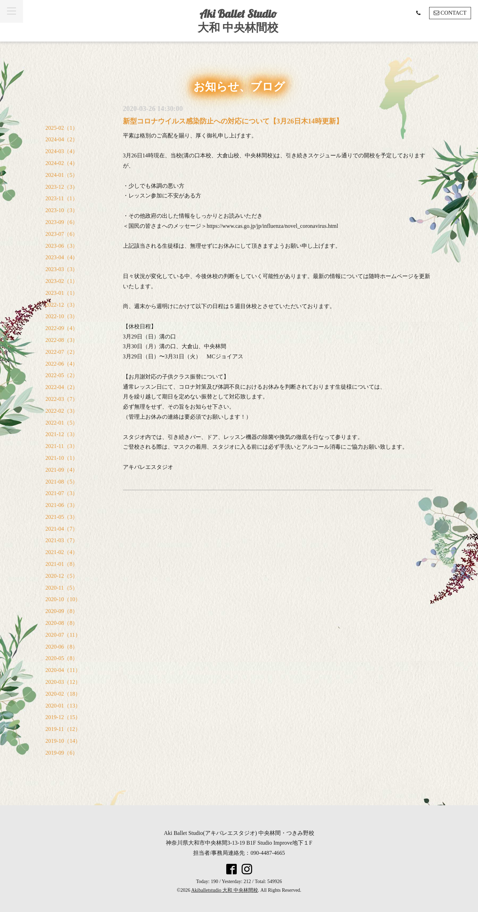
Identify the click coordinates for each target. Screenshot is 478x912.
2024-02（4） (61, 163)
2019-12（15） (63, 717)
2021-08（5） (61, 482)
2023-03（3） (61, 269)
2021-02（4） (61, 552)
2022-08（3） (61, 340)
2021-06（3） (61, 505)
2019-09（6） (61, 753)
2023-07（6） (61, 234)
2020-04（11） (63, 670)
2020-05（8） (61, 658)
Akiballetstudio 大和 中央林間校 (224, 890)
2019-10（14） (63, 741)
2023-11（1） (61, 198)
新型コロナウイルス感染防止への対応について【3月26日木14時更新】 (233, 121)
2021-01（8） (61, 564)
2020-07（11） (63, 635)
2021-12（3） (61, 434)
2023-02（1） (61, 281)
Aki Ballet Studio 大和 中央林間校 (238, 20)
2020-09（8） (61, 611)
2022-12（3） (61, 305)
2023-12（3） (61, 187)
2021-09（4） (61, 470)
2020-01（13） (63, 706)
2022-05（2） (61, 375)
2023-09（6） (61, 222)
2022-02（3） (61, 411)
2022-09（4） (61, 328)
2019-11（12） (63, 729)
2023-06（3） (61, 246)
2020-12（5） (61, 576)
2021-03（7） (61, 540)
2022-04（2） (61, 387)
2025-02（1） (61, 128)
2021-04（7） (61, 529)
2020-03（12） (63, 682)
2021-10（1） (61, 458)
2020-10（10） (63, 599)
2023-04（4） (61, 257)
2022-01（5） (61, 423)
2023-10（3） (61, 210)
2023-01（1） (61, 293)
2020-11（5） (61, 588)
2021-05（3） (61, 517)
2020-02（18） (63, 694)
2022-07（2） (61, 352)
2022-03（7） (61, 399)
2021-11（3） (61, 446)
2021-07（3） (61, 493)
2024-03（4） (61, 151)
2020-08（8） (61, 623)
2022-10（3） (61, 316)
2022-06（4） (61, 364)
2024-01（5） (61, 175)
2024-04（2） (61, 139)
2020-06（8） (61, 647)
